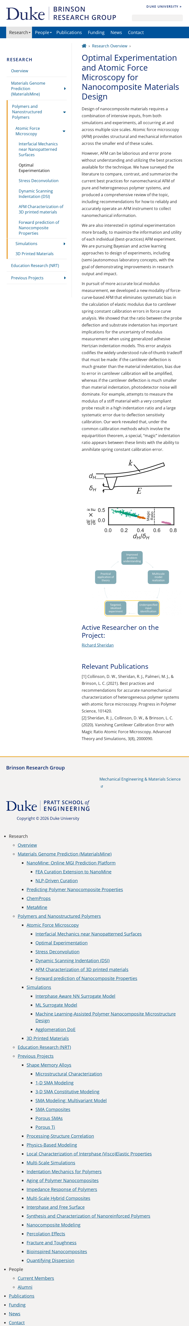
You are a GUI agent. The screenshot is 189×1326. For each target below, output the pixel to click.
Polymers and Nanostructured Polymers (27, 112)
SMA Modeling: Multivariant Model (71, 1100)
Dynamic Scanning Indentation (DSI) (36, 193)
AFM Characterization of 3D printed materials (41, 209)
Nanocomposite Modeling (53, 1225)
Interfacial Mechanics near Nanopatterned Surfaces (38, 149)
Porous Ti (45, 1127)
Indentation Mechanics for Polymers (64, 1171)
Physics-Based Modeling (52, 1145)
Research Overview (109, 46)
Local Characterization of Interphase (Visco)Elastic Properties (89, 1154)
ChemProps (39, 898)
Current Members (36, 1278)
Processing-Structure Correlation (60, 1136)
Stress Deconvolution (39, 180)
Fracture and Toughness (52, 1243)
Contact (136, 32)
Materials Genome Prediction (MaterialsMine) (28, 88)
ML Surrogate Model (56, 1005)
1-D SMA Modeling (54, 1083)
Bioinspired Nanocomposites (57, 1251)
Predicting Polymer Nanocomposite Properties (75, 889)
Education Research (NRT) (35, 265)
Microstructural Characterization (68, 1074)
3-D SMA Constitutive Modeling (67, 1092)
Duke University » (164, 6)
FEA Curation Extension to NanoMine (73, 872)
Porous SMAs (49, 1118)
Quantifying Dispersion (50, 1260)
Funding (96, 32)
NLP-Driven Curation (56, 881)
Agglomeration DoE (55, 1029)
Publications (69, 32)
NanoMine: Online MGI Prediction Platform (71, 863)
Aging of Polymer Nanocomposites (63, 1180)
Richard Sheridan (98, 645)
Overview (19, 71)
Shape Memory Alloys (49, 1065)
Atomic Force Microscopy (28, 131)
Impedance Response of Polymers (62, 1189)
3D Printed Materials (35, 253)
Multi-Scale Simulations (51, 1163)
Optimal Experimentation (34, 167)
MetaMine (37, 907)
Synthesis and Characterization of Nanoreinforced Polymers (88, 1216)
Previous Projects (27, 278)
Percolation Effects (46, 1234)
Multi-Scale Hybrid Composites (58, 1198)
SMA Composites (52, 1109)
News (116, 32)
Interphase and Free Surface (56, 1207)
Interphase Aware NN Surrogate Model (75, 996)
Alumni (25, 1287)
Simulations (26, 243)
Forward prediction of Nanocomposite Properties (39, 228)
